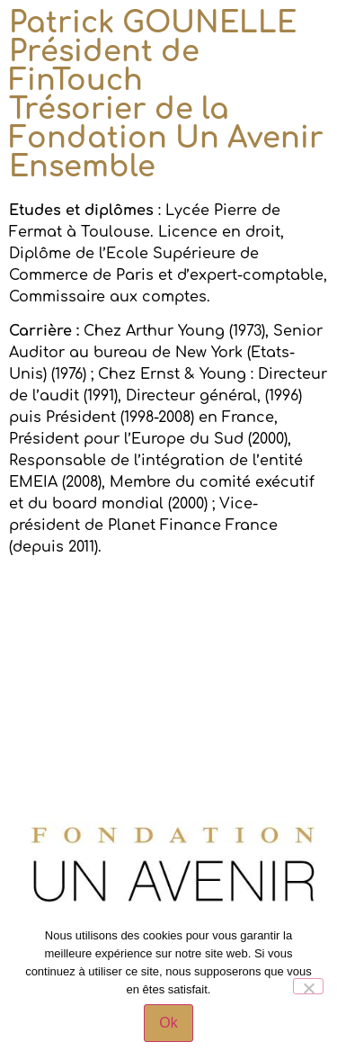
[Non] (308, 986)
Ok (168, 1022)
